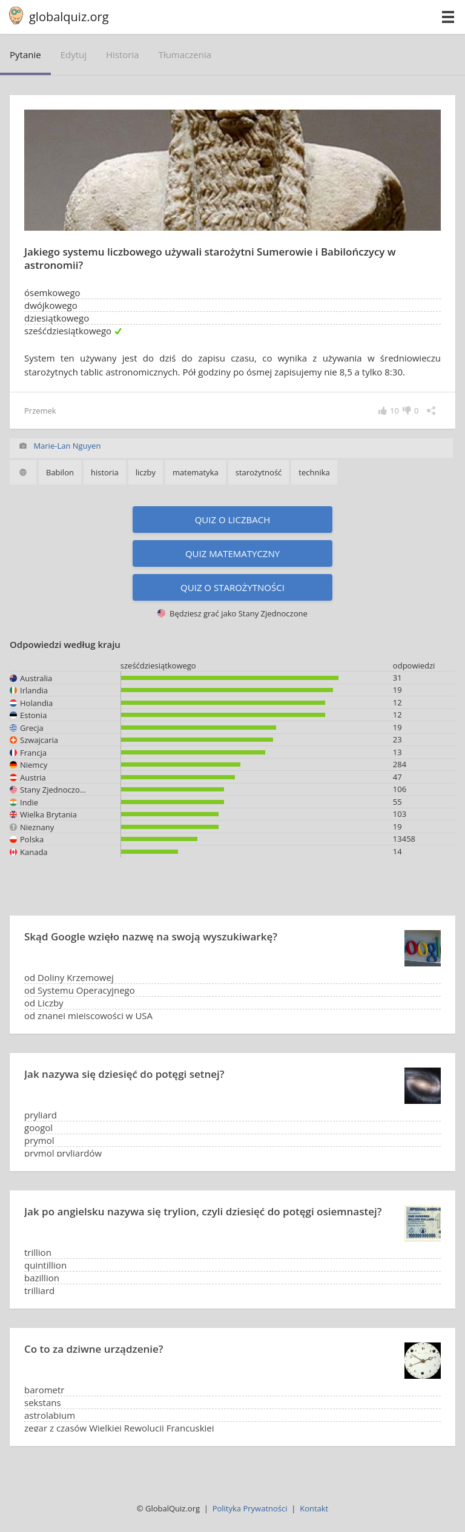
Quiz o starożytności (232, 587)
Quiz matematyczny (232, 553)
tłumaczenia (185, 54)
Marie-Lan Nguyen (67, 445)
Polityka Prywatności (250, 1508)
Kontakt (314, 1508)
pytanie (25, 54)
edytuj (74, 54)
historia (122, 54)
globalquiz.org (69, 16)
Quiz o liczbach (233, 519)
